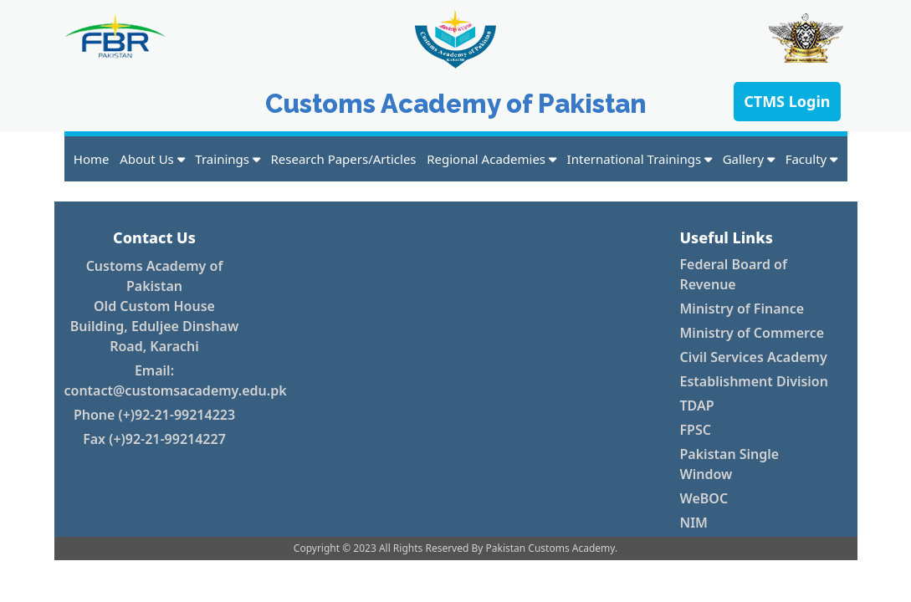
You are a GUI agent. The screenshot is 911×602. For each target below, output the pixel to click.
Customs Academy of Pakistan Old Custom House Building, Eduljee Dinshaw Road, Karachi (154, 306)
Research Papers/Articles (344, 158)
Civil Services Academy (753, 357)
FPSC (695, 430)
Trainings (227, 158)
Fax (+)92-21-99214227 (154, 439)
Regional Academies (491, 158)
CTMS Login (787, 101)
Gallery (749, 158)
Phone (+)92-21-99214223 (154, 415)
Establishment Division (754, 381)
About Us (152, 158)
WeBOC (704, 498)
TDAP (697, 405)
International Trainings (639, 158)
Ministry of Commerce (752, 333)
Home (92, 158)
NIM (694, 522)
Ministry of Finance (742, 308)
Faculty (812, 158)
